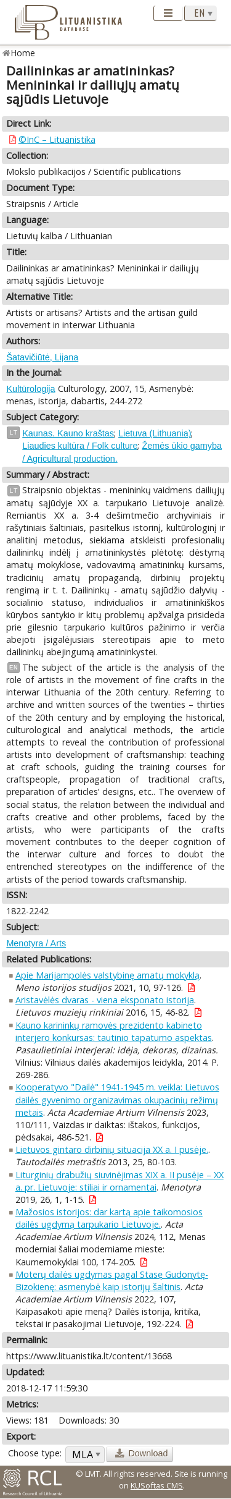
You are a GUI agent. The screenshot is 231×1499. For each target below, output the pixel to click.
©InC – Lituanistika (56, 139)
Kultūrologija (30, 389)
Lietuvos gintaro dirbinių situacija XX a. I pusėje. (111, 1149)
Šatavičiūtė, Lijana (42, 357)
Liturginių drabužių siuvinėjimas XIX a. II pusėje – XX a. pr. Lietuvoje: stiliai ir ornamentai (119, 1181)
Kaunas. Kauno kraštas (68, 433)
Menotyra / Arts (36, 943)
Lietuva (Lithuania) (154, 433)
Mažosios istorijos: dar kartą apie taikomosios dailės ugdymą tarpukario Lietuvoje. (109, 1218)
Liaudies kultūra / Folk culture (79, 446)
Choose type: (35, 1453)
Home (23, 53)
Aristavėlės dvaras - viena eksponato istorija (104, 1000)
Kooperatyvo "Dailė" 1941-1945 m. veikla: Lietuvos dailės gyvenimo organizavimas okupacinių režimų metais (117, 1099)
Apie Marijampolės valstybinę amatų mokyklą (107, 975)
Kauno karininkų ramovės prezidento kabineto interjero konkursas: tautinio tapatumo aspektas (113, 1031)
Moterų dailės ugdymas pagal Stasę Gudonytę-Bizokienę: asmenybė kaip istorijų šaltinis (111, 1280)
